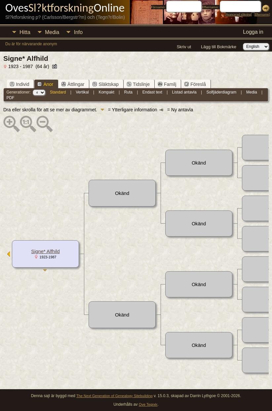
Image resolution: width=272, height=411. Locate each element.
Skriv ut (184, 46)
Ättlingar (72, 84)
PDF (10, 97)
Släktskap (106, 84)
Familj (167, 84)
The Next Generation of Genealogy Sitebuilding (114, 396)
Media (52, 32)
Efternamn (262, 14)
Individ (19, 84)
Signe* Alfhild (45, 251)
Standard (58, 92)
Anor (45, 84)
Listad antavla (184, 92)
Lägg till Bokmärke (218, 46)
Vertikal (82, 92)
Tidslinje (138, 84)
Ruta (128, 92)
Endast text (152, 92)
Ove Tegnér (148, 404)
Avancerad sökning (238, 14)
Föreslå (195, 84)
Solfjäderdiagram (221, 92)
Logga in (253, 32)
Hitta (24, 32)
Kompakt (106, 92)
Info (78, 32)
